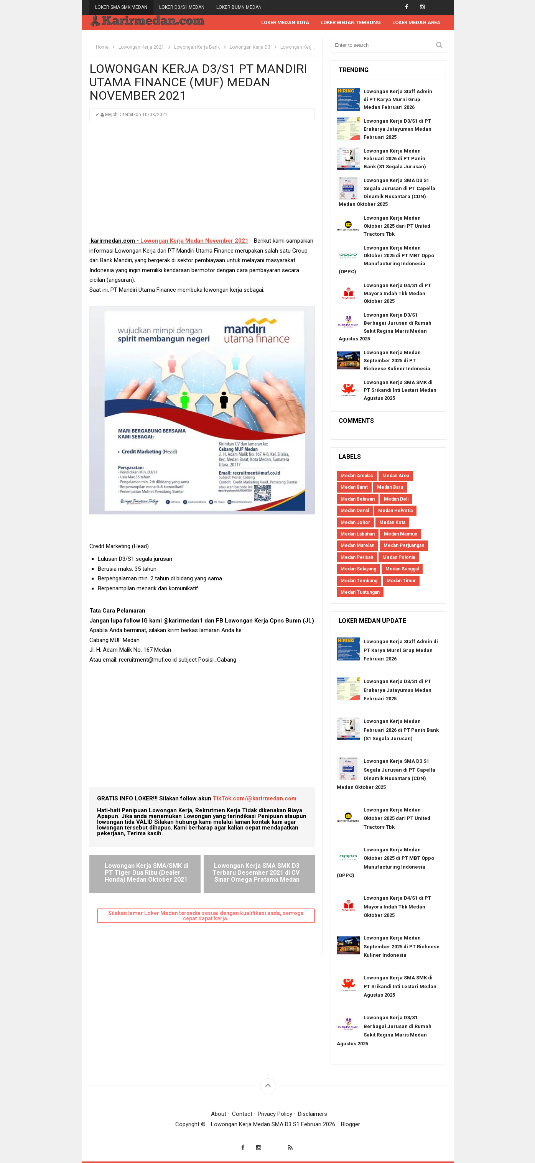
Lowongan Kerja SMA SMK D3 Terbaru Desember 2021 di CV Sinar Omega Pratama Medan (256, 872)
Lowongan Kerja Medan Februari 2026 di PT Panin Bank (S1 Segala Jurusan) (395, 159)
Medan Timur (401, 580)
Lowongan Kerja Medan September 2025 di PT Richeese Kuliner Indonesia (397, 360)
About (218, 1113)
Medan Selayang (358, 569)
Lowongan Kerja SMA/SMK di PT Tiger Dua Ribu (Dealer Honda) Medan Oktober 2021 (146, 872)
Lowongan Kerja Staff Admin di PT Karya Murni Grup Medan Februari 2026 (398, 99)
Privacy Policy (275, 1113)
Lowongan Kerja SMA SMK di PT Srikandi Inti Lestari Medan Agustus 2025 (400, 390)
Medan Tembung (359, 580)
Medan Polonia (398, 557)
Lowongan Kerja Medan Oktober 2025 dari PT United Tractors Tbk (397, 226)
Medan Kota (392, 522)
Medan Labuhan (358, 534)
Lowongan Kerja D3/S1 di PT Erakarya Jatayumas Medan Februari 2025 (397, 129)
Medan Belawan (358, 499)
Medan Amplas (357, 475)
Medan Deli (396, 499)
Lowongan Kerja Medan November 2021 (194, 240)
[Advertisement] (202, 182)
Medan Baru (390, 487)
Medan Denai (355, 510)
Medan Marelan (357, 545)
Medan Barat (354, 487)
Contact (242, 1113)
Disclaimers (312, 1113)
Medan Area (395, 475)
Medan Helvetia (395, 510)
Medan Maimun (400, 534)
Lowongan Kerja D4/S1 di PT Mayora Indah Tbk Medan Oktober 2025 (397, 293)
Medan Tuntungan (360, 592)
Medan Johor (355, 522)
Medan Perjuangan (404, 545)
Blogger (350, 1124)
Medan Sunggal (402, 569)
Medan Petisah (357, 557)
